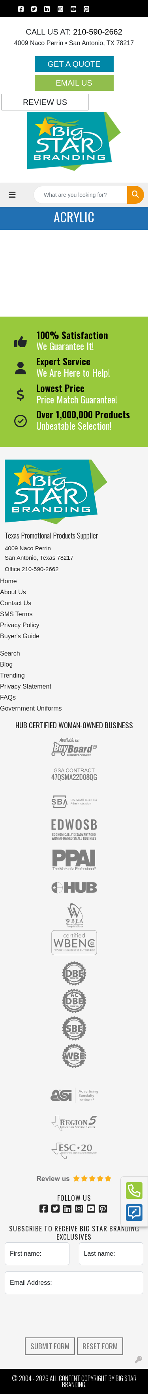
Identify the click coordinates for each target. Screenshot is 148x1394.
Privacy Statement (25, 686)
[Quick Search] (80, 195)
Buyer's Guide (19, 636)
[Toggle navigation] (12, 194)
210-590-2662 (96, 31)
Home (8, 581)
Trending (12, 675)
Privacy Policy (19, 625)
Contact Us (15, 603)
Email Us (74, 83)
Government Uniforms (31, 708)
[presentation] (74, 1316)
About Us (13, 592)
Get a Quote (73, 64)
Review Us (45, 102)
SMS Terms (16, 614)
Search (10, 653)
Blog (6, 664)
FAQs (8, 697)
